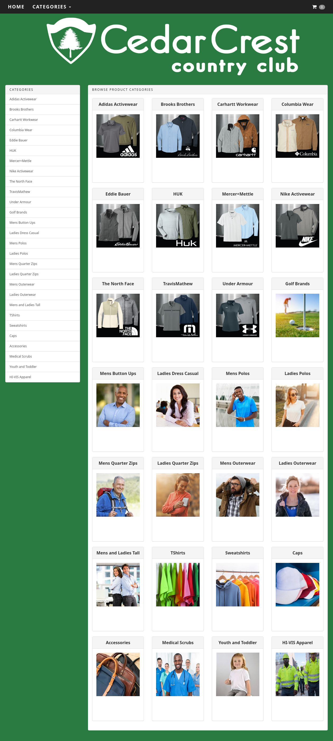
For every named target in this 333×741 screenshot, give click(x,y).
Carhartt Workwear (24, 119)
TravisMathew (20, 191)
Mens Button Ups (22, 222)
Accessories (18, 346)
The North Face (21, 181)
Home (16, 6)
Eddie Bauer (18, 140)
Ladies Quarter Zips (24, 274)
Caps (13, 336)
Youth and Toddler (23, 366)
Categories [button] (51, 6)
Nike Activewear (21, 171)
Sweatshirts (18, 325)
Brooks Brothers (22, 109)
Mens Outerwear (22, 284)
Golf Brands (18, 212)
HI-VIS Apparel (20, 377)
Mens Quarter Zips (23, 264)
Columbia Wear (21, 130)
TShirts (15, 315)
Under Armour (20, 202)
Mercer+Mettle (20, 161)
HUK (13, 150)
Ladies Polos (19, 253)
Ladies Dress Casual (24, 233)
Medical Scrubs (21, 356)
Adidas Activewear (23, 99)
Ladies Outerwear (23, 294)
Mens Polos (18, 243)
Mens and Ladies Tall (25, 305)
